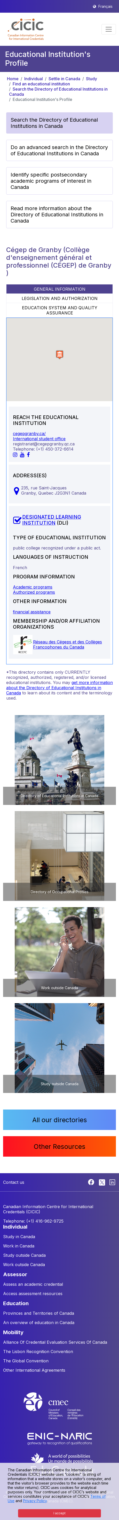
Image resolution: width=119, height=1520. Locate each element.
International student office (39, 438)
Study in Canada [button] (19, 1236)
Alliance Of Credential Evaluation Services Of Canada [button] (55, 1342)
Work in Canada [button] (18, 1246)
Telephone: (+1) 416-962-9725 (33, 1221)
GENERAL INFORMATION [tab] (59, 289)
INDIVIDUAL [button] (15, 1227)
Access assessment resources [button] (32, 1293)
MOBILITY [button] (13, 1332)
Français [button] (105, 6)
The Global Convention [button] (26, 1360)
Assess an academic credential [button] (33, 1284)
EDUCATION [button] (16, 1303)
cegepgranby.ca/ (29, 433)
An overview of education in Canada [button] (38, 1322)
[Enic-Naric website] (59, 1438)
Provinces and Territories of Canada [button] (38, 1313)
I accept (59, 1513)
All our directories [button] (59, 1120)
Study (91, 78)
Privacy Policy (35, 1501)
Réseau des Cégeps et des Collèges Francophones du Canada (67, 644)
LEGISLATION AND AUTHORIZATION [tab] (60, 298)
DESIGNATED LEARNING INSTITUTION (51, 520)
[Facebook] (92, 1181)
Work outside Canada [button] (24, 1264)
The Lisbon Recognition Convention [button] (38, 1351)
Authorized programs (34, 592)
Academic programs (32, 587)
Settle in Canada (64, 78)
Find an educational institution (41, 83)
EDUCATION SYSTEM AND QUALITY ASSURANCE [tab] (59, 310)
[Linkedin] (112, 1181)
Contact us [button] (13, 1182)
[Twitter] (102, 1181)
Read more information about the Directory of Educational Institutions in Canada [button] (57, 214)
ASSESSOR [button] (15, 1274)
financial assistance (32, 611)
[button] (25, 29)
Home (13, 78)
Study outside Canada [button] (24, 1255)
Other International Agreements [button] (34, 1370)
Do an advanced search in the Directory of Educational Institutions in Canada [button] (59, 150)
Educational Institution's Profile (42, 99)
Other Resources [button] (59, 1146)
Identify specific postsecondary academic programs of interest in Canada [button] (51, 181)
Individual (33, 78)
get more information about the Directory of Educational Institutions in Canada (59, 687)
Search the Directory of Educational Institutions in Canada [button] (54, 123)
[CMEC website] (59, 1410)
